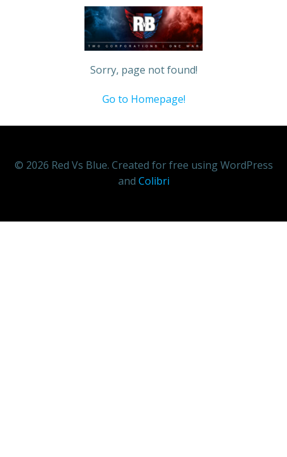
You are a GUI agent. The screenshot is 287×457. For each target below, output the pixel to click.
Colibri (154, 181)
